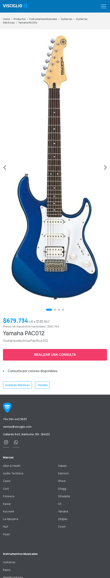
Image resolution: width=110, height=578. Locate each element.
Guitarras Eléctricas (17, 385)
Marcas (8, 457)
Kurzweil (8, 511)
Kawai (7, 504)
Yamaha (42, 385)
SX (60, 504)
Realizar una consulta (55, 354)
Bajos (7, 570)
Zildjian (62, 519)
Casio (7, 481)
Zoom (62, 526)
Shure (62, 481)
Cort (6, 489)
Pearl (6, 534)
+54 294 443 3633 (15, 419)
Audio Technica (13, 473)
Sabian (62, 466)
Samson (63, 473)
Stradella (64, 496)
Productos (20, 19)
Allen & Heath (12, 466)
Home (6, 19)
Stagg (62, 489)
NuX (5, 526)
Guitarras (66, 19)
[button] (103, 6)
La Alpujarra (10, 519)
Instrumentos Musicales (43, 19)
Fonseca (8, 496)
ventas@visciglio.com (17, 427)
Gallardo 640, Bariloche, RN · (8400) (26, 434)
